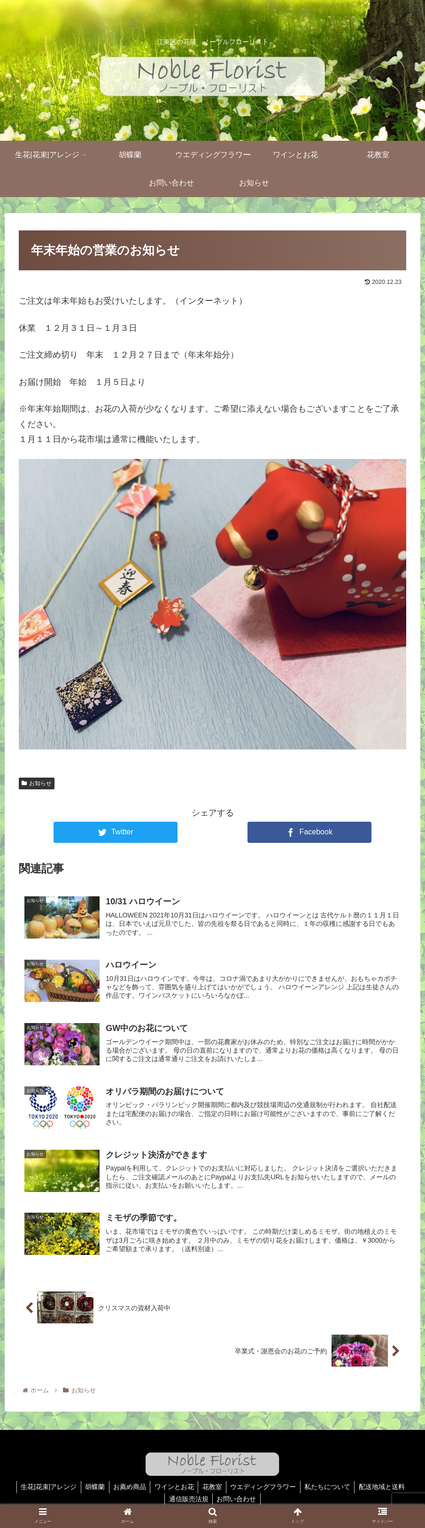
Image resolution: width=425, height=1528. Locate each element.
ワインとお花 (173, 1487)
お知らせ (37, 783)
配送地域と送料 (387, 1487)
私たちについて (331, 1487)
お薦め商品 (127, 1487)
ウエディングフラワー (265, 1487)
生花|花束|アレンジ (43, 1487)
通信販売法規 (188, 1499)
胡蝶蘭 (91, 1487)
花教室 (213, 1487)
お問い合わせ (237, 1499)
